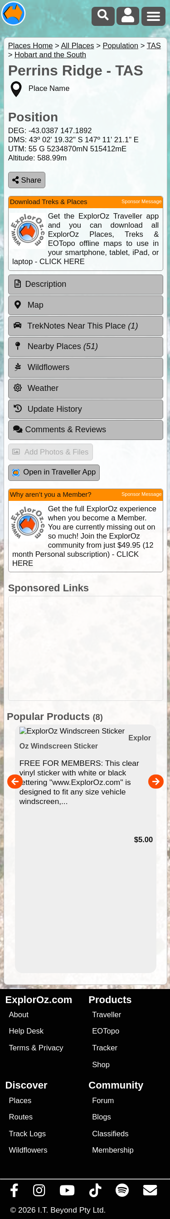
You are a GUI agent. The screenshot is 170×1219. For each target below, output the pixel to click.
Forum (103, 1100)
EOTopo (105, 1031)
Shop (101, 1064)
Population (120, 45)
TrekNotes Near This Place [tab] (75, 325)
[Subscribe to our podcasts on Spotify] (122, 1192)
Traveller (106, 1014)
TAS (154, 45)
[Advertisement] (86, 648)
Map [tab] (28, 305)
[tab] (85, 285)
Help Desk (26, 1031)
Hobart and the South (50, 54)
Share (26, 180)
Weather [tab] (35, 388)
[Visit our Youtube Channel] (67, 1192)
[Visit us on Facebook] (14, 1192)
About (18, 1014)
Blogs (101, 1117)
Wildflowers (28, 1150)
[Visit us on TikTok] (95, 1192)
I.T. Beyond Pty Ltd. (72, 1209)
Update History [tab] (47, 408)
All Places (77, 45)
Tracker (104, 1048)
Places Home (30, 45)
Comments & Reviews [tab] (59, 429)
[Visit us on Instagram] (39, 1192)
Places (20, 1100)
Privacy (51, 1048)
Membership (112, 1150)
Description (46, 284)
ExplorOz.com (39, 999)
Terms (19, 1048)
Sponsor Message (141, 201)
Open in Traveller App (54, 472)
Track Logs (27, 1133)
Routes (21, 1117)
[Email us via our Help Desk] (150, 1192)
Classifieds (110, 1133)
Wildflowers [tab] (41, 367)
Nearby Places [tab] (55, 346)
